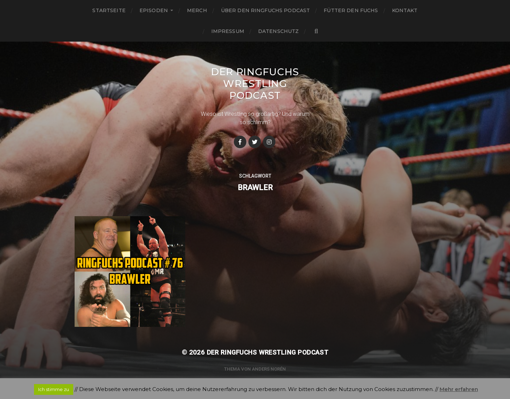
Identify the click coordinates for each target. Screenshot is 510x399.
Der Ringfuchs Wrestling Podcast (255, 83)
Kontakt (405, 10)
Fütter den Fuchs (351, 10)
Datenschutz (278, 31)
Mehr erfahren (459, 389)
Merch (197, 10)
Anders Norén (269, 369)
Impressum (227, 31)
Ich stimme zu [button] (53, 389)
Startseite (108, 10)
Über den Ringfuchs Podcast (265, 10)
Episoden (153, 10)
